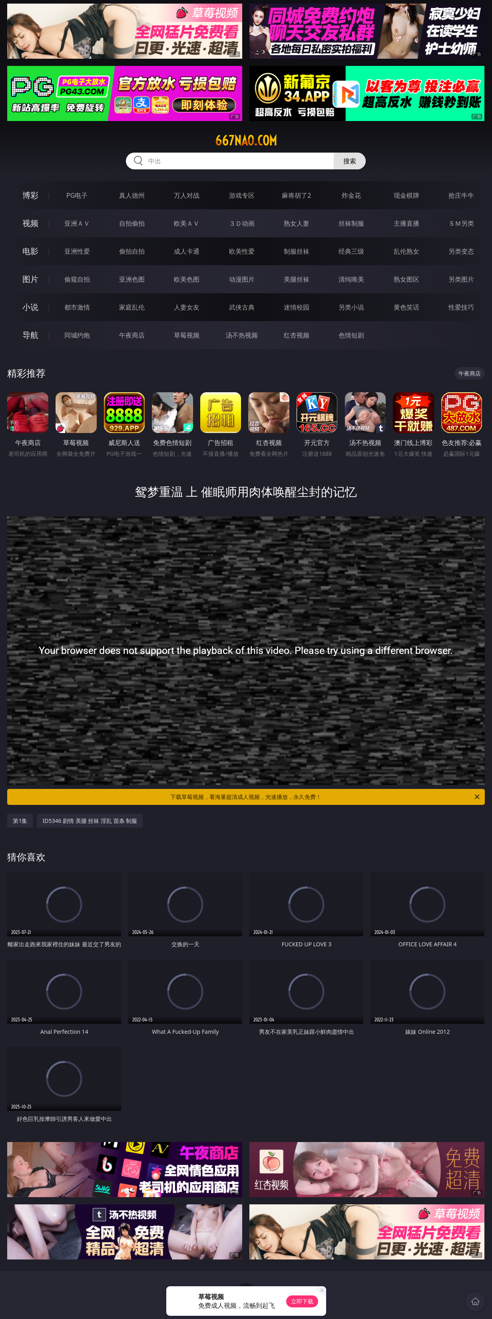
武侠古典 (242, 307)
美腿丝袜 (296, 279)
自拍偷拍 (132, 223)
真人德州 (132, 195)
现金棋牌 (406, 195)
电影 (30, 251)
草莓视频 (186, 335)
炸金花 (351, 195)
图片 (30, 279)
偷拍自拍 (132, 251)
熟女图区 (406, 279)
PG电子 (77, 195)
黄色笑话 (406, 307)
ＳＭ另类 (461, 223)
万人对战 (186, 195)
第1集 (20, 820)
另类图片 (461, 279)
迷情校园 (296, 307)
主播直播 (406, 223)
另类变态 (461, 251)
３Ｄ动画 (242, 223)
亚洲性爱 (77, 251)
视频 (30, 223)
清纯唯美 (351, 279)
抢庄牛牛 (461, 195)
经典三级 (351, 251)
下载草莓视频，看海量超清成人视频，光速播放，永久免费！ (325, 797)
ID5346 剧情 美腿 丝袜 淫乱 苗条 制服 (89, 820)
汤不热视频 (242, 335)
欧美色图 (186, 279)
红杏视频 (296, 335)
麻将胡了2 (296, 195)
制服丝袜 (296, 251)
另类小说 (351, 307)
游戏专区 (242, 195)
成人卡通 (186, 251)
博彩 (30, 195)
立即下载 (302, 1301)
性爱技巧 (461, 307)
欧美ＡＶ (186, 223)
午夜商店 (132, 335)
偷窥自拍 (77, 279)
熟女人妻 (296, 223)
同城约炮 (77, 335)
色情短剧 (351, 335)
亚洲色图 (132, 279)
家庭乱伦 (132, 307)
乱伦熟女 (406, 251)
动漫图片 (242, 279)
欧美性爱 (242, 251)
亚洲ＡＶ (77, 223)
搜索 (349, 161)
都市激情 (77, 307)
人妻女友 (186, 307)
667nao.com (246, 141)
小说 (30, 307)
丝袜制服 (351, 223)
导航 (30, 335)
